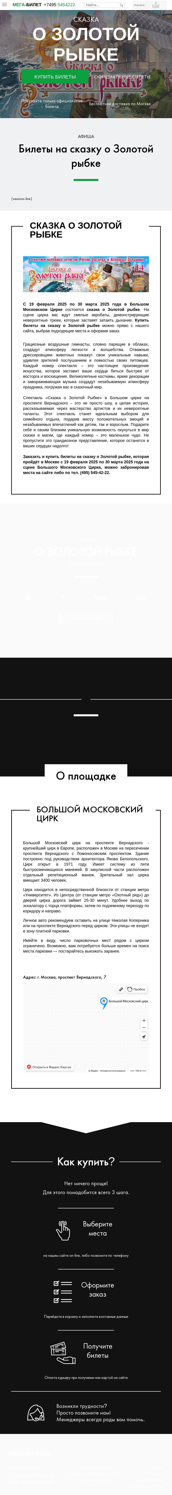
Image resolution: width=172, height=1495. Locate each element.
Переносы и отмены (146, 1486)
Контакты (155, 1474)
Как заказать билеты (95, 1467)
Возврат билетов (149, 1480)
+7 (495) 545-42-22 (32, 1475)
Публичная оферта (95, 1480)
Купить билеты (55, 77)
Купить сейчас (86, 618)
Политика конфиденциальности (95, 1474)
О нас (158, 1467)
